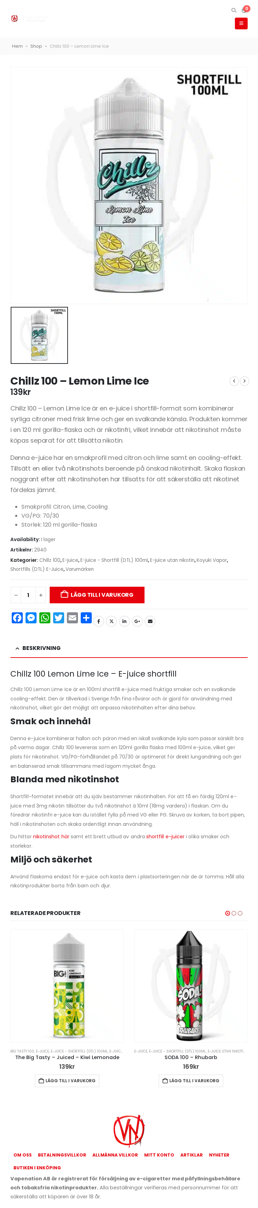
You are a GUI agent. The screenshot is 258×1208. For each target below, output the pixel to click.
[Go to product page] (67, 985)
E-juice (70, 560)
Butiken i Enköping (37, 1168)
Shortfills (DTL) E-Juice (36, 569)
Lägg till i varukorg (102, 595)
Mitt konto (159, 1155)
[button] (234, 10)
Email (150, 621)
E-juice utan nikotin (172, 560)
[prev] (234, 381)
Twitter (111, 621)
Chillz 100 (49, 560)
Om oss (22, 1155)
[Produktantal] (28, 595)
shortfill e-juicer (165, 836)
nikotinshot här (51, 836)
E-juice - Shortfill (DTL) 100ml (114, 560)
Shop (36, 46)
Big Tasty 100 (22, 1051)
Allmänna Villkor (115, 1155)
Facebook (98, 621)
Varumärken (80, 569)
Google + (137, 621)
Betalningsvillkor (62, 1155)
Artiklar (191, 1155)
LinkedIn (124, 621)
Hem (17, 46)
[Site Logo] (29, 19)
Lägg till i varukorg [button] (71, 1081)
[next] (244, 381)
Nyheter (219, 1155)
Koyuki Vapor (212, 560)
